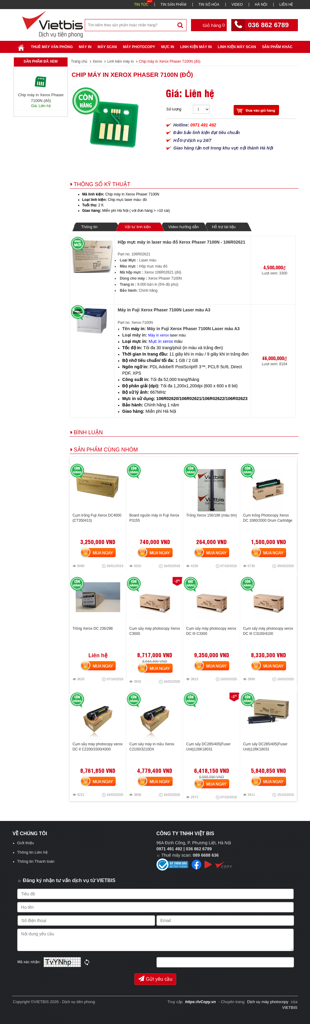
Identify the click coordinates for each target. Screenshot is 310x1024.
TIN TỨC (141, 4)
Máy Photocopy (139, 47)
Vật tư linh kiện (137, 227)
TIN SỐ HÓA (208, 4)
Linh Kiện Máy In (196, 47)
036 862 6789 (268, 25)
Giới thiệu (25, 843)
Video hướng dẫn (183, 227)
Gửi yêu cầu (155, 979)
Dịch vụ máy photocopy (268, 1001)
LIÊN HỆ (286, 4)
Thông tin (89, 227)
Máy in (85, 47)
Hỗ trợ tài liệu (224, 227)
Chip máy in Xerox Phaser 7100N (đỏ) (132, 74)
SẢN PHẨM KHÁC (277, 47)
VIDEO (236, 4)
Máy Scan (107, 47)
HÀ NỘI (261, 4)
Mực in (167, 47)
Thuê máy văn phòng (52, 47)
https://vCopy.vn (200, 1001)
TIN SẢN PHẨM (173, 4)
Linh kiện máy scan (237, 47)
